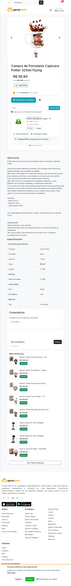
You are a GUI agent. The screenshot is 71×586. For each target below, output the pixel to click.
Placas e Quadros (31, 528)
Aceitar (30, 579)
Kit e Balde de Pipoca (33, 532)
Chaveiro (28, 522)
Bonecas (51, 539)
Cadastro (5, 551)
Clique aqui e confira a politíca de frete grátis (26, 112)
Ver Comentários (18, 342)
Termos (4, 519)
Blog (3, 528)
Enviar (57, 342)
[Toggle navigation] (9, 2)
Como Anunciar (7, 513)
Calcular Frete (54, 108)
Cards (50, 512)
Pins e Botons (53, 530)
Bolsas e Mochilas (55, 527)
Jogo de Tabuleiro (31, 538)
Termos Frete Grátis (9, 532)
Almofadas (29, 534)
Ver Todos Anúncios (35, 463)
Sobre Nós (6, 516)
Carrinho (24, 363)
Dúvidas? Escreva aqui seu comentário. (24, 318)
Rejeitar (18, 579)
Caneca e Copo (31, 526)
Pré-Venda (6, 522)
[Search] (26, 2)
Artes (50, 521)
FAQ (3, 554)
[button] (11, 37)
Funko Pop (29, 513)
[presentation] (25, 335)
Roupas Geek (53, 509)
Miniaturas (52, 524)
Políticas (5, 526)
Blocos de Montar (31, 519)
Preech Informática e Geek (39, 119)
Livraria (51, 518)
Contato (5, 557)
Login (4, 548)
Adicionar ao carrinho (23, 100)
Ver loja (30, 128)
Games (51, 515)
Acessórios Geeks (55, 533)
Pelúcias (51, 536)
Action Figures (30, 516)
